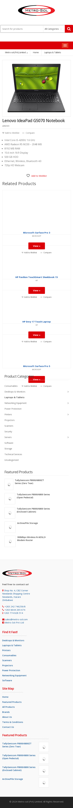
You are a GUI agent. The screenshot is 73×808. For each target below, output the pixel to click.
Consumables (11, 386)
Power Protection (12, 408)
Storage (8, 448)
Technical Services (13, 454)
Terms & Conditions (12, 722)
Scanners (8, 425)
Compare (28, 132)
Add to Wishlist (10, 132)
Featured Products (11, 702)
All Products (8, 707)
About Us (7, 717)
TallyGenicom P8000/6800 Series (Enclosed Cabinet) (33, 510)
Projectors (9, 420)
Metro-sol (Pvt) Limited (15, 52)
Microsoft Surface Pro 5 (36, 366)
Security (8, 431)
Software (8, 442)
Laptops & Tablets (14, 397)
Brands (6, 712)
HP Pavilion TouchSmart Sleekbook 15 (36, 277)
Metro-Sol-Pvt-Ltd (14, 622)
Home (36, 52)
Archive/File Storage (27, 523)
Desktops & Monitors (36, 392)
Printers (36, 415)
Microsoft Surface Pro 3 (36, 232)
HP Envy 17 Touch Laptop (36, 321)
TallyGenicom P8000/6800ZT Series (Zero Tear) (29, 482)
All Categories (52, 28)
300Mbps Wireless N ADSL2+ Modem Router (31, 539)
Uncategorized (11, 460)
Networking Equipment (36, 403)
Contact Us (8, 727)
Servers (36, 437)
